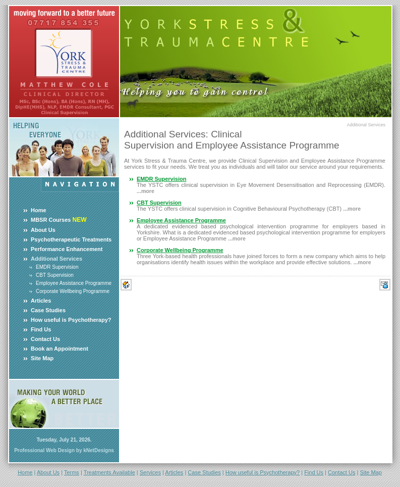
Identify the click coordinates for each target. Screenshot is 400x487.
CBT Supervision (55, 275)
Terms (71, 472)
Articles (41, 301)
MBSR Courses (51, 220)
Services (150, 472)
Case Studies (48, 310)
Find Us (41, 329)
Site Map (42, 358)
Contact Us (45, 339)
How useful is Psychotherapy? (71, 320)
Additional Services (366, 124)
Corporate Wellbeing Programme (72, 291)
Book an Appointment (59, 349)
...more (145, 191)
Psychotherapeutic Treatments (71, 239)
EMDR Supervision (57, 267)
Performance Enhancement (66, 249)
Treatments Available (109, 472)
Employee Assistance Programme (73, 283)
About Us (43, 230)
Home (38, 210)
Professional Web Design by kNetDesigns (64, 450)
